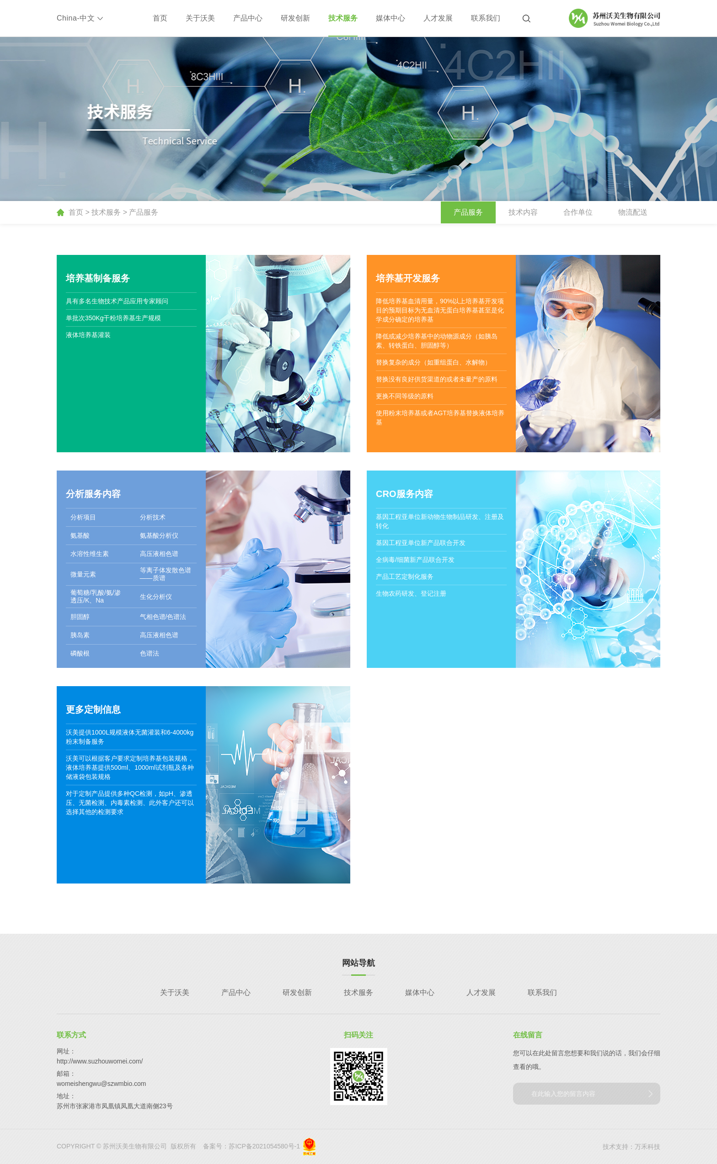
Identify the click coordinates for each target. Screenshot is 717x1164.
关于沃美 (200, 18)
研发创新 (295, 18)
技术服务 (343, 18)
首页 (160, 18)
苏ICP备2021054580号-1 (264, 1146)
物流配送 (632, 212)
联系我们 (485, 18)
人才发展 (438, 18)
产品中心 (247, 18)
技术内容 (523, 212)
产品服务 (143, 212)
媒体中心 (390, 18)
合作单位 (578, 212)
